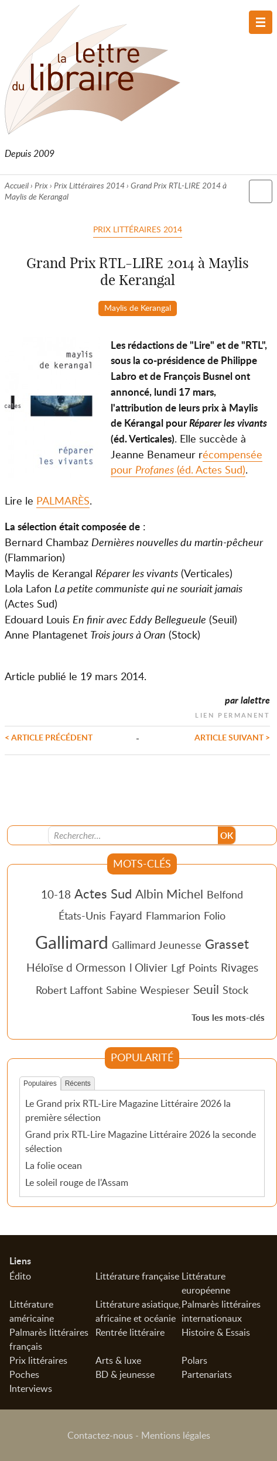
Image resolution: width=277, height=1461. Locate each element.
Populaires (40, 1083)
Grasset (227, 943)
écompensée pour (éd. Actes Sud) (186, 461)
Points (203, 968)
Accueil (17, 185)
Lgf (178, 968)
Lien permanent (232, 714)
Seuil (206, 989)
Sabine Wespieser (148, 990)
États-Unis (82, 915)
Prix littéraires (38, 1360)
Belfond (225, 894)
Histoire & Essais (216, 1332)
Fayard (126, 915)
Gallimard (71, 942)
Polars (194, 1360)
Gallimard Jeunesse (156, 945)
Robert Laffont (69, 990)
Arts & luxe (118, 1360)
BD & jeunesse (125, 1374)
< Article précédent (49, 737)
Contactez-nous (100, 1435)
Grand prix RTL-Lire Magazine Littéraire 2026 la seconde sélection (140, 1141)
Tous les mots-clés (228, 1017)
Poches (24, 1374)
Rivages (239, 967)
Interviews (30, 1388)
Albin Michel (169, 894)
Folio (214, 915)
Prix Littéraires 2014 (89, 185)
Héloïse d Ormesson (76, 967)
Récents (78, 1083)
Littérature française (137, 1276)
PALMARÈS (63, 500)
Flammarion (173, 915)
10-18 (56, 894)
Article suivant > (232, 737)
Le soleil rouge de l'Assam (76, 1182)
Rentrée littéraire (130, 1332)
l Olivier (148, 967)
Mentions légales (175, 1435)
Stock (235, 990)
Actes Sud (103, 893)
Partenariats (207, 1374)
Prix (41, 185)
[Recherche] (134, 835)
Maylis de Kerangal (137, 307)
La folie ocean (53, 1165)
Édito (20, 1276)
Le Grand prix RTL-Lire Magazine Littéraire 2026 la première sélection (128, 1110)
